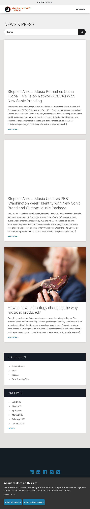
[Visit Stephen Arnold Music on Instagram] (52, 472)
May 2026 (16, 406)
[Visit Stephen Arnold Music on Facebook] (45, 472)
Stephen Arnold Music (17, 9)
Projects (15, 375)
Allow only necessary (34, 502)
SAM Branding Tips (20, 379)
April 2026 (16, 410)
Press (14, 370)
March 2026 (17, 415)
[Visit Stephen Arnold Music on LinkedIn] (32, 472)
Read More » (13, 130)
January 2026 (18, 423)
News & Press (19, 24)
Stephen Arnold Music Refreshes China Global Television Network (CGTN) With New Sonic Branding (41, 96)
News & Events (18, 366)
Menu (82, 9)
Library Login (45, 2)
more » (12, 428)
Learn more (9, 494)
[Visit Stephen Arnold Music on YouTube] (38, 472)
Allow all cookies (13, 502)
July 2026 (16, 402)
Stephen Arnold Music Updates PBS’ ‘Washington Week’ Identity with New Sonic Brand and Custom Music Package (44, 203)
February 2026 (18, 419)
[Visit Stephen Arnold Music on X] (58, 472)
